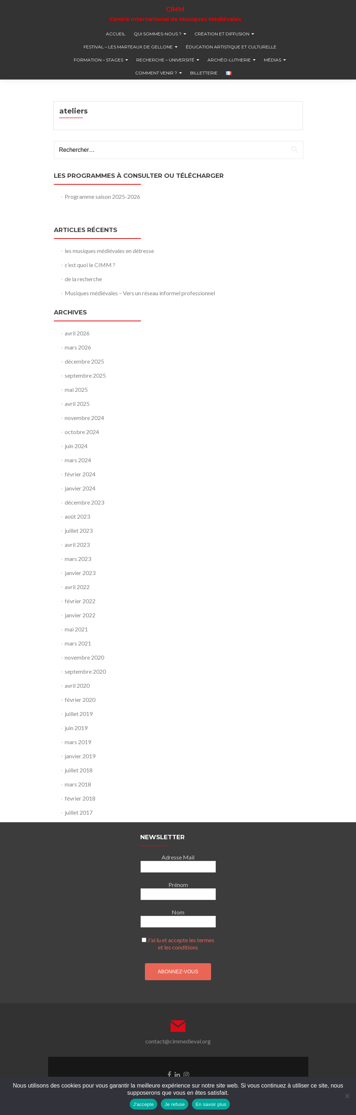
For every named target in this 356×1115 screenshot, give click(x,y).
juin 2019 (76, 727)
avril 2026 (77, 333)
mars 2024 (78, 459)
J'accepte (143, 1104)
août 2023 (77, 516)
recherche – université (165, 60)
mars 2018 (78, 784)
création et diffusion (221, 34)
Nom (178, 912)
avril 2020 (77, 685)
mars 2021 (78, 643)
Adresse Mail (178, 857)
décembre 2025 (84, 361)
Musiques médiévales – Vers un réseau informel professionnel (140, 293)
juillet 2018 (79, 770)
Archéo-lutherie (229, 60)
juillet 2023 (79, 530)
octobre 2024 (82, 431)
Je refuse (174, 1104)
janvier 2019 (80, 755)
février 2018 (80, 798)
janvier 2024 (80, 488)
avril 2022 (77, 586)
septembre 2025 (85, 375)
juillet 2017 (79, 812)
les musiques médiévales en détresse (109, 250)
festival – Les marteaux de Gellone (128, 47)
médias (272, 60)
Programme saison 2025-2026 (102, 196)
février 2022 (80, 600)
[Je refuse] (347, 1095)
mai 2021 (76, 629)
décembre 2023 (84, 502)
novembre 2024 (84, 417)
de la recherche (83, 278)
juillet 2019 (79, 713)
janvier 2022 (80, 615)
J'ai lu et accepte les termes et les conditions (180, 943)
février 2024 (80, 474)
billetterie (204, 73)
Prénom (178, 884)
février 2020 (80, 699)
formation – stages (98, 60)
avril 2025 (77, 403)
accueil (115, 34)
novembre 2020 (84, 657)
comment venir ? (156, 73)
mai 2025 (76, 389)
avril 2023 (77, 544)
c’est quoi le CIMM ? (90, 264)
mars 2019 (78, 741)
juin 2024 (76, 445)
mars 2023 (78, 558)
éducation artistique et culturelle (231, 47)
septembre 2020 (85, 671)
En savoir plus (211, 1104)
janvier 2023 (80, 572)
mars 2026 (78, 347)
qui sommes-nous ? (157, 34)
